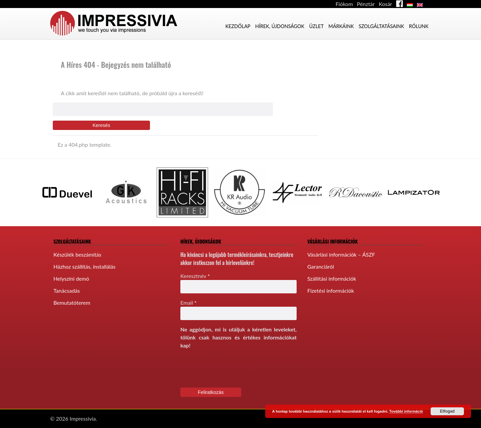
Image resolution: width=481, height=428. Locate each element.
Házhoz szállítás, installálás (84, 266)
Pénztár (365, 4)
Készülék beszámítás (77, 254)
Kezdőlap (238, 26)
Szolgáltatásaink (381, 26)
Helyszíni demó (71, 278)
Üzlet (316, 26)
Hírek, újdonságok (279, 26)
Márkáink (341, 26)
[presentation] (231, 368)
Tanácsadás (66, 290)
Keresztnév (195, 276)
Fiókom (344, 4)
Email (188, 302)
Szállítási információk (331, 278)
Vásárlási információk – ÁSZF (341, 254)
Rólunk (419, 26)
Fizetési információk (330, 290)
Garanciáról (320, 266)
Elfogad (447, 411)
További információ (406, 411)
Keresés (101, 125)
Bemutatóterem (71, 302)
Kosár (385, 4)
